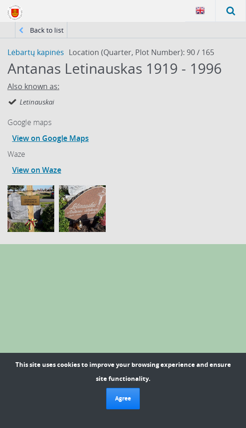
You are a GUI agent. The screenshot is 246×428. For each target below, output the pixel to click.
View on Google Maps (50, 138)
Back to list (41, 30)
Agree (123, 398)
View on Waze (36, 170)
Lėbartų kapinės (35, 52)
